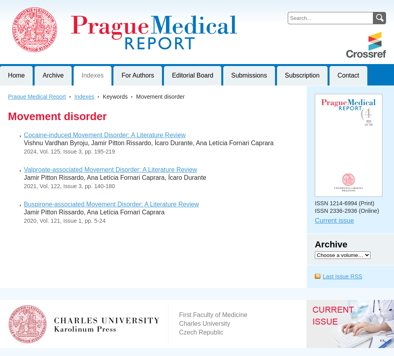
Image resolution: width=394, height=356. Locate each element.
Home (16, 75)
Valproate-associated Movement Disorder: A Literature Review (110, 169)
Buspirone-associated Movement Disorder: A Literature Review (111, 204)
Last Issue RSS (342, 276)
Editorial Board (192, 75)
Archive (53, 75)
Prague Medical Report (37, 96)
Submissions (249, 75)
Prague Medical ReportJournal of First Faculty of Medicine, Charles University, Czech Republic (97, 6)
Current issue (334, 220)
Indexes (92, 75)
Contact (348, 75)
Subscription (302, 75)
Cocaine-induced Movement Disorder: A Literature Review (104, 135)
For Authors (137, 75)
